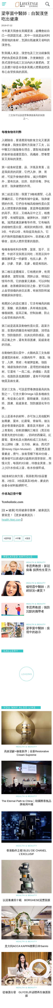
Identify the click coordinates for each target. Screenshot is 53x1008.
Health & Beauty (36, 562)
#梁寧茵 (7, 538)
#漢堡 (27, 538)
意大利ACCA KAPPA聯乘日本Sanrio (26, 946)
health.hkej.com (11, 519)
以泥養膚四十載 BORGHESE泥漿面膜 (26, 900)
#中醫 (18, 538)
